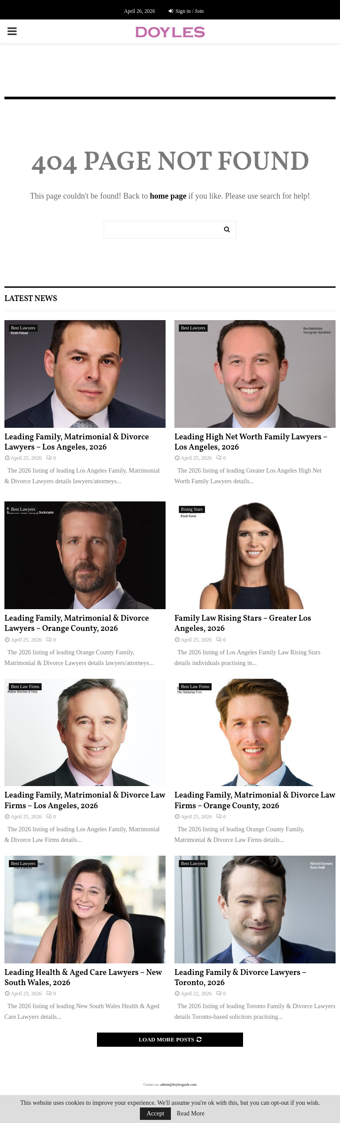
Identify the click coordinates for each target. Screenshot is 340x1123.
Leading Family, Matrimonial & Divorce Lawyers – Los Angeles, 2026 (76, 442)
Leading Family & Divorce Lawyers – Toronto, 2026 (240, 978)
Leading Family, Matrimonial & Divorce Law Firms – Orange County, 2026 (254, 800)
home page (168, 196)
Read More (191, 1114)
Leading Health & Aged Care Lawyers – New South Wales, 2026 (83, 978)
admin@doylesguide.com (178, 1085)
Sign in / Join (186, 11)
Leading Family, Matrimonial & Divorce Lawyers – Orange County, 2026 (76, 623)
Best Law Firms (25, 686)
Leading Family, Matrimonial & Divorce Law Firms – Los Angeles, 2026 (84, 800)
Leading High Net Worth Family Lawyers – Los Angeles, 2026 (250, 442)
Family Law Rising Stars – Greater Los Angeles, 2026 (242, 623)
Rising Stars (192, 509)
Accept (155, 1113)
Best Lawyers (23, 327)
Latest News (30, 299)
